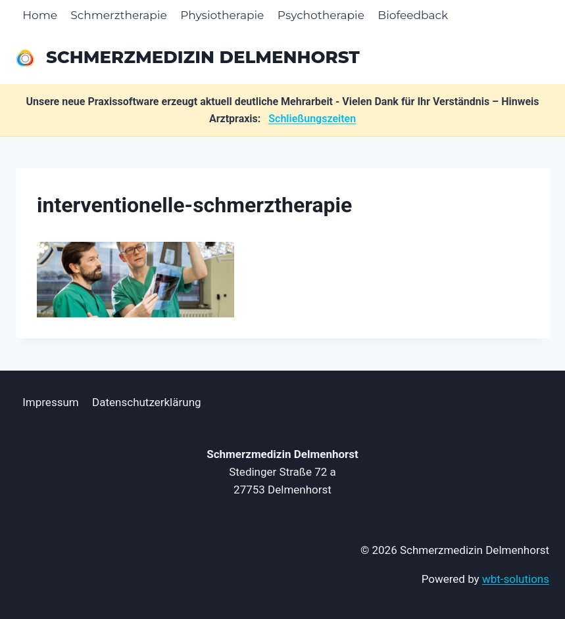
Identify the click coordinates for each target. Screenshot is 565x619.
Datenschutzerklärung (146, 402)
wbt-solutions (515, 578)
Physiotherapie (222, 15)
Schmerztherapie (118, 15)
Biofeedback (413, 15)
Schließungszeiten (312, 118)
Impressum (50, 402)
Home (39, 15)
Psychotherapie (321, 15)
